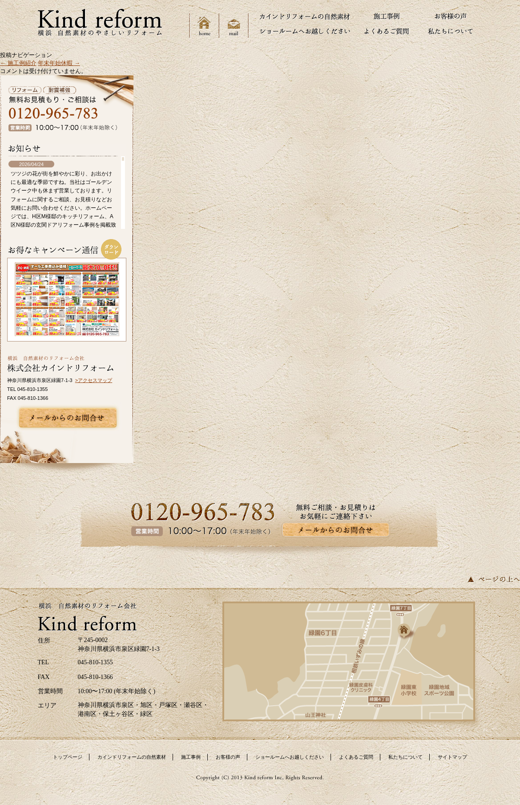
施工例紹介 (18, 63)
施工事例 (191, 757)
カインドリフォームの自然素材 (131, 757)
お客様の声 (228, 757)
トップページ (67, 757)
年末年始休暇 (59, 63)
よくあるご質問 (356, 757)
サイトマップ (452, 757)
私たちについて (405, 757)
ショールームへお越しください (289, 757)
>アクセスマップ (93, 380)
